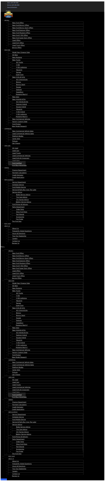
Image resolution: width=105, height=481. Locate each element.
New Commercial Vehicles (21, 119)
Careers (14, 238)
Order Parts (20, 209)
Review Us (15, 243)
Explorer (19, 90)
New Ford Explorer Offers (21, 30)
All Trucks (19, 62)
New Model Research (19, 126)
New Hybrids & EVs (19, 99)
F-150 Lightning (21, 67)
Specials (6, 20)
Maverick (19, 70)
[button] (42, 247)
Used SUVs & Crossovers (20, 158)
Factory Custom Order (19, 122)
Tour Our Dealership (19, 236)
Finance (6, 167)
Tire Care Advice (21, 197)
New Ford (7, 50)
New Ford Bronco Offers (20, 25)
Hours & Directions (18, 233)
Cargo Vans (16, 139)
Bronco (18, 82)
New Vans (15, 97)
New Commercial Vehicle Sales (22, 131)
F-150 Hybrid (20, 112)
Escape (18, 87)
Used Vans (16, 161)
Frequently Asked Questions (22, 231)
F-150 (18, 65)
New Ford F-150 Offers (20, 35)
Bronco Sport (20, 85)
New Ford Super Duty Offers (22, 38)
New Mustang (17, 57)
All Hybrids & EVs (22, 102)
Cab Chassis (16, 143)
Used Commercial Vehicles (21, 156)
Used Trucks (16, 153)
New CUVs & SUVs (18, 77)
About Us (7, 226)
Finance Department (19, 170)
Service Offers (17, 48)
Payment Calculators (19, 173)
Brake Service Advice (23, 195)
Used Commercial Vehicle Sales (23, 134)
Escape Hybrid (21, 107)
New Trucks (16, 60)
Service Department (19, 182)
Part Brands (20, 214)
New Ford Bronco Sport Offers (22, 28)
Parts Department (18, 207)
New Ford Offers (18, 23)
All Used (15, 148)
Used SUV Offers (18, 43)
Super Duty (20, 75)
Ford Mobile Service (19, 187)
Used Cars (7, 145)
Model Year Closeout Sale (21, 52)
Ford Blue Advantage (19, 165)
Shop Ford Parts (21, 212)
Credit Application (18, 177)
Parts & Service (8, 179)
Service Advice (17, 192)
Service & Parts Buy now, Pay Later (24, 190)
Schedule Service (18, 185)
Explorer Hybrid (21, 104)
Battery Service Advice (23, 202)
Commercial (7, 128)
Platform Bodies (17, 136)
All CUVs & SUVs (22, 80)
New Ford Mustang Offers (21, 33)
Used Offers (16, 40)
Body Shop (11, 456)
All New (15, 55)
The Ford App (16, 221)
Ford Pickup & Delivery (20, 204)
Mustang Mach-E (21, 94)
